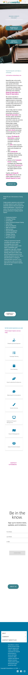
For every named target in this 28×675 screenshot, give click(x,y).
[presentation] (17, 547)
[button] (14, 633)
